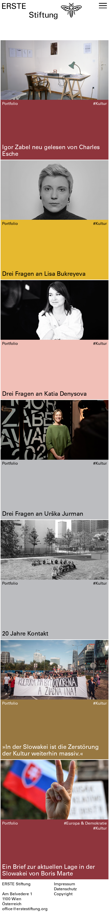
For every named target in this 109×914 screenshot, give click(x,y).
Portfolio (10, 104)
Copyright (63, 894)
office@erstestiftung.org (25, 909)
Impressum (64, 884)
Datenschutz (65, 889)
